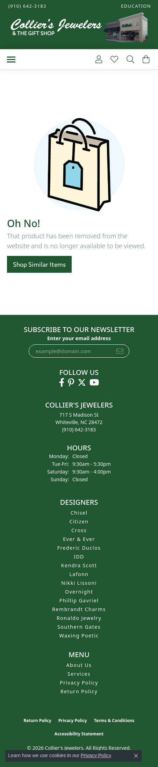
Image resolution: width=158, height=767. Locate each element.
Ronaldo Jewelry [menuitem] (79, 618)
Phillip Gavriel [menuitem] (79, 600)
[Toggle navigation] (11, 59)
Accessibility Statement (79, 734)
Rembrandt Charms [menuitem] (79, 609)
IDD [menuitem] (79, 556)
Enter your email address (79, 338)
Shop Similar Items (39, 264)
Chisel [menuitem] (79, 512)
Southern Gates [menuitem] (79, 626)
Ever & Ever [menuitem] (79, 539)
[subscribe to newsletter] (120, 351)
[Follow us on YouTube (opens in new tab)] (94, 382)
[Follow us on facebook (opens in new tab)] (61, 382)
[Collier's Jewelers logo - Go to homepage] (79, 29)
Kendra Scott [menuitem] (79, 565)
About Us (79, 665)
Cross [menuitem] (79, 530)
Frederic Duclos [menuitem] (79, 547)
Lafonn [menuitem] (78, 574)
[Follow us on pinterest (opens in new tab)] (71, 382)
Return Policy (79, 691)
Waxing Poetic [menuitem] (79, 635)
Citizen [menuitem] (78, 521)
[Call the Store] (79, 429)
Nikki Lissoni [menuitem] (79, 583)
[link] (26, 6)
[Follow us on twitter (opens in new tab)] (82, 382)
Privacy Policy (79, 682)
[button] (135, 6)
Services (79, 673)
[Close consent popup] (136, 756)
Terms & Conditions (114, 720)
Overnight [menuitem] (79, 591)
